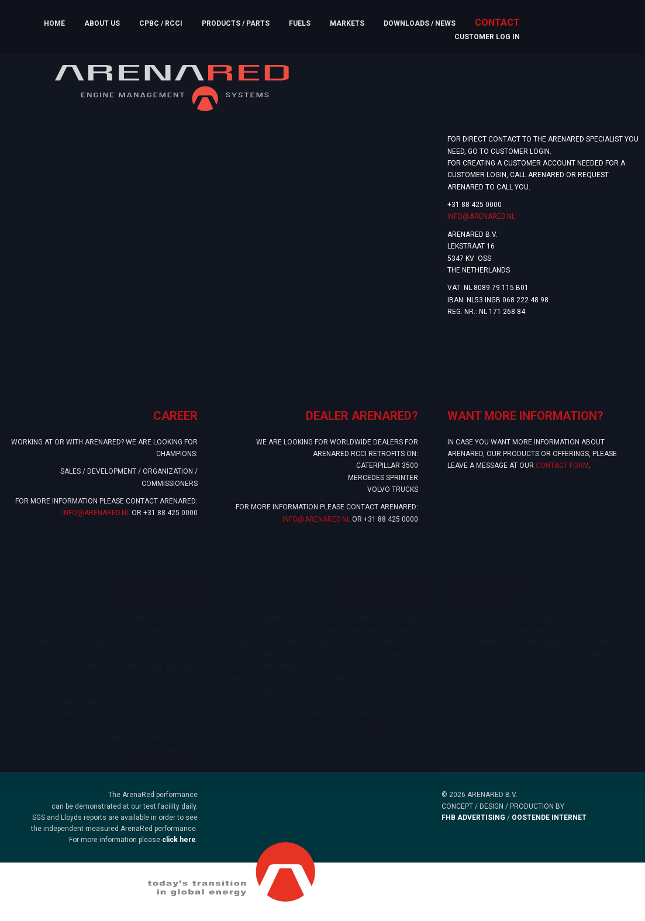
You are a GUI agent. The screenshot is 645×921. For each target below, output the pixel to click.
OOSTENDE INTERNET (549, 817)
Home (54, 23)
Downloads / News (420, 23)
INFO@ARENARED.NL (481, 216)
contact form (562, 472)
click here (179, 840)
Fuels (300, 23)
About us (102, 23)
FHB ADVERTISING (473, 817)
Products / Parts (236, 23)
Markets (347, 23)
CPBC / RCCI (160, 23)
